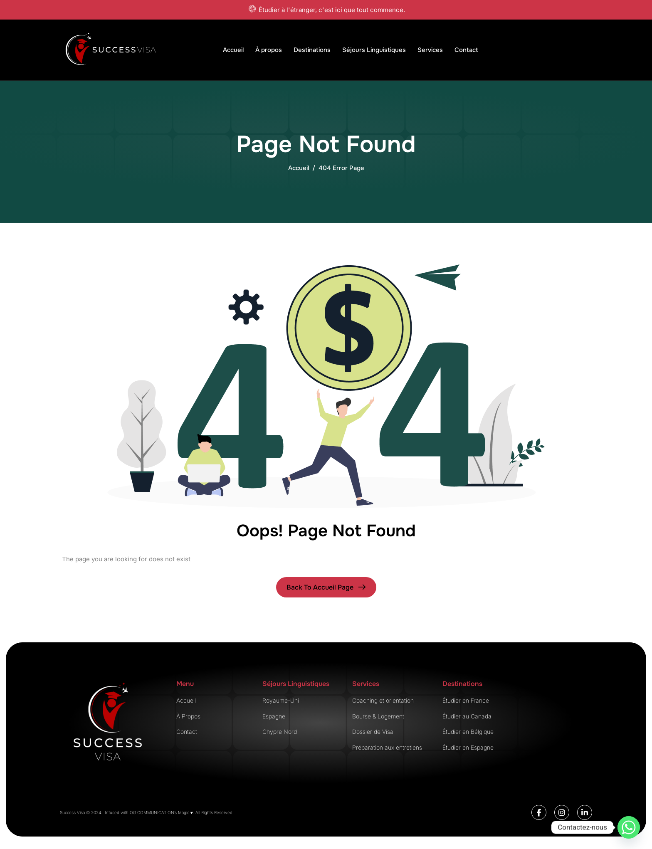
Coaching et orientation (383, 700)
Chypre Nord (279, 731)
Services (430, 50)
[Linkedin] (584, 812)
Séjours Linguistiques (374, 50)
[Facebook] (538, 812)
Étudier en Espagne (468, 747)
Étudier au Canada (466, 716)
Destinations (312, 50)
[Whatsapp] (628, 827)
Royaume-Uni (280, 700)
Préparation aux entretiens (387, 747)
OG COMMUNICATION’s (154, 812)
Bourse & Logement (378, 716)
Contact (466, 50)
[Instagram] (561, 812)
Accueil (233, 50)
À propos (268, 50)
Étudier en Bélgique (468, 731)
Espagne (273, 716)
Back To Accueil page (319, 587)
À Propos (188, 716)
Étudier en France (465, 700)
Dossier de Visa (372, 731)
